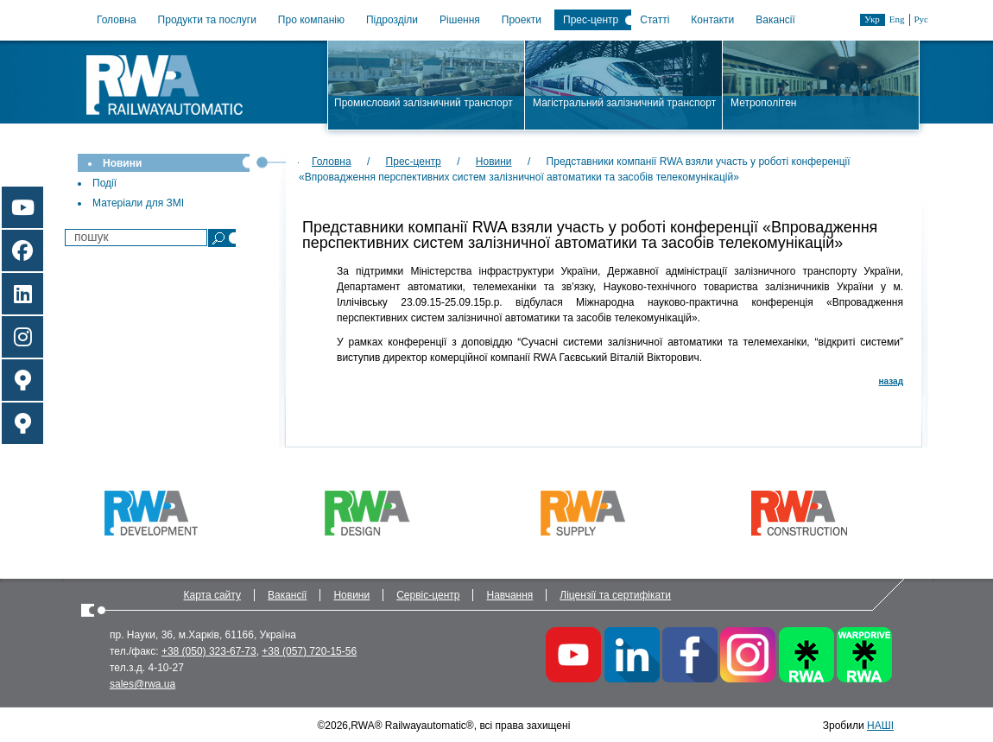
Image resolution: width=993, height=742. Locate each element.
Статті (654, 20)
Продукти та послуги (207, 20)
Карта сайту (212, 595)
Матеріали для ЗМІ (138, 203)
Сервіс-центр (427, 595)
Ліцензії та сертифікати (615, 595)
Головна (116, 20)
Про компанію (311, 20)
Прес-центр (590, 20)
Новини (122, 163)
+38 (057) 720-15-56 (309, 651)
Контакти (712, 20)
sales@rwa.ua (142, 684)
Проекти (521, 20)
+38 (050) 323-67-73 (208, 651)
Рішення (460, 20)
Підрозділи (392, 20)
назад (891, 381)
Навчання (509, 595)
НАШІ (880, 726)
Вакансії (775, 20)
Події (104, 183)
